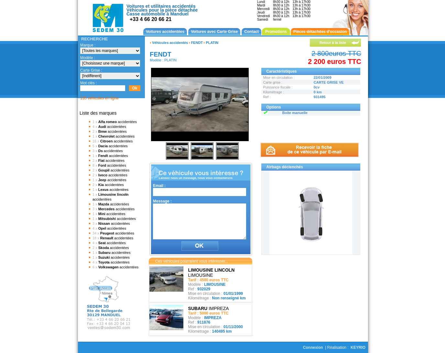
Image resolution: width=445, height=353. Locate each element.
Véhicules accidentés (170, 43)
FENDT (197, 43)
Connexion (313, 347)
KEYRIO (358, 347)
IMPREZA (208, 308)
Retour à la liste (333, 43)
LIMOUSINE (211, 272)
